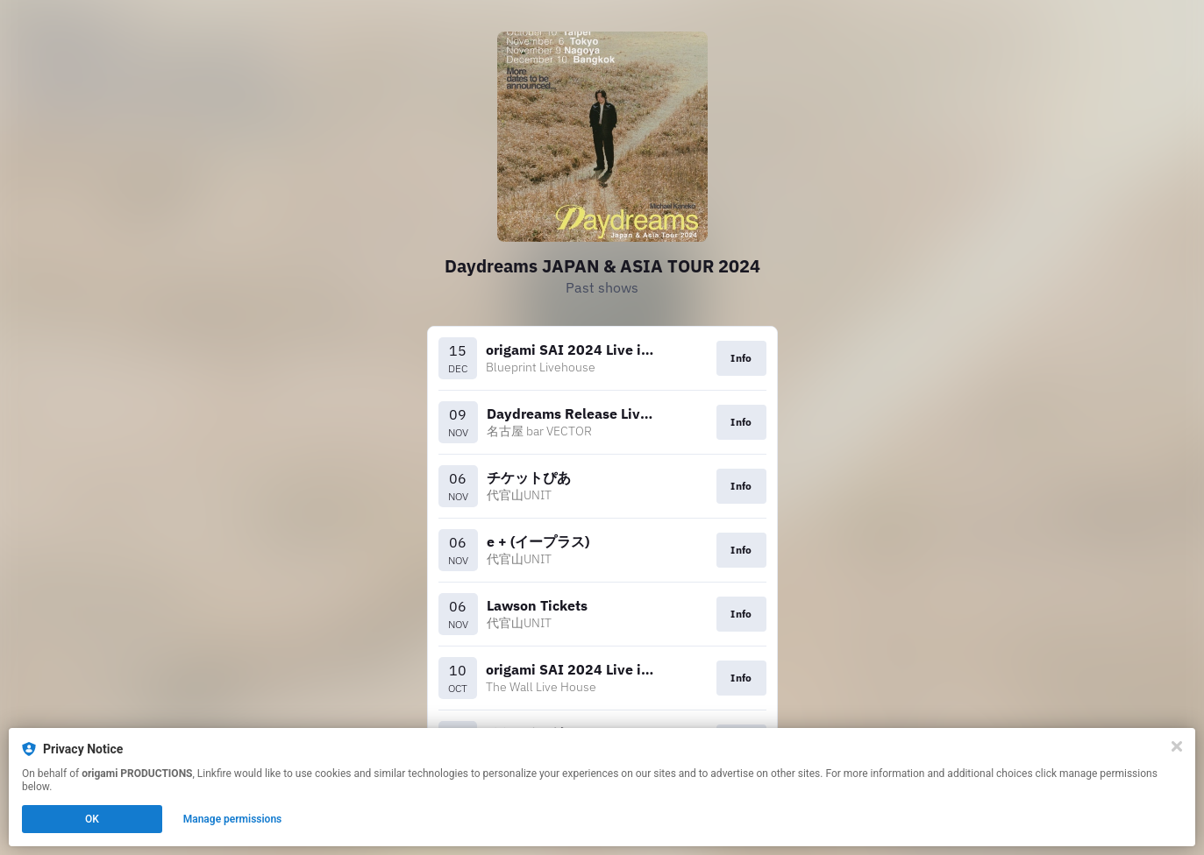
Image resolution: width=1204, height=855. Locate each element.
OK (92, 819)
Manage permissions (232, 819)
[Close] (1177, 746)
